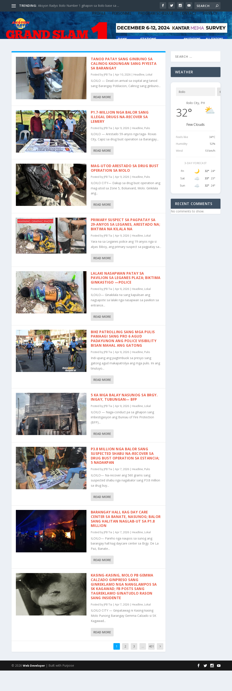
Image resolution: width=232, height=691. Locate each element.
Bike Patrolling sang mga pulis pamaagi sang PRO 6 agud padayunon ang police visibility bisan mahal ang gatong (124, 359)
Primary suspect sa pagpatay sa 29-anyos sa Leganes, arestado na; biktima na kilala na (125, 245)
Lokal (149, 95)
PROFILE (99, 37)
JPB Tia (108, 95)
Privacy (210, 37)
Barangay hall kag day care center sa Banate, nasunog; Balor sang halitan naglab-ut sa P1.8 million (126, 539)
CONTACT (188, 37)
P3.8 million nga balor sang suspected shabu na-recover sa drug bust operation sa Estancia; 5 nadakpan (125, 476)
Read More (102, 117)
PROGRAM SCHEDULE (155, 37)
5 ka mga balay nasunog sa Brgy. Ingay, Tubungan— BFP (124, 417)
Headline (138, 95)
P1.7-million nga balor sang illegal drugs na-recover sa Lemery (120, 137)
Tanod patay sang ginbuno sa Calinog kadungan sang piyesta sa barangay (124, 84)
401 (151, 666)
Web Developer (34, 686)
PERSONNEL (122, 37)
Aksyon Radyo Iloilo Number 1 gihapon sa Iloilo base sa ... (78, 5)
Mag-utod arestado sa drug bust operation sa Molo (125, 188)
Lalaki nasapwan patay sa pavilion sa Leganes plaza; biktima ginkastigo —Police (126, 298)
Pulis (147, 148)
